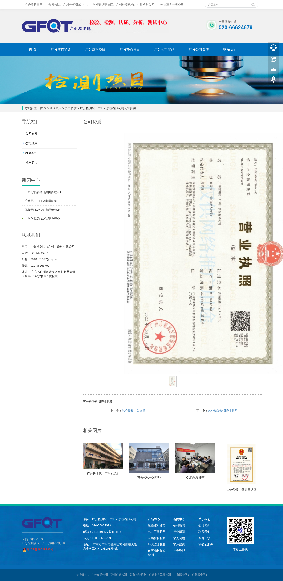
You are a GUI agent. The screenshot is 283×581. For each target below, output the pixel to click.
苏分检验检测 (138, 574)
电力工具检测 (157, 531)
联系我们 (230, 49)
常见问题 (179, 538)
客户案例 (179, 544)
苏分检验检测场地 (149, 477)
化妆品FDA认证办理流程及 (42, 209)
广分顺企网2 (199, 574)
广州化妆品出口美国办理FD (43, 192)
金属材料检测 (157, 538)
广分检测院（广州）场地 (103, 473)
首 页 (32, 49)
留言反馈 (204, 538)
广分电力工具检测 (160, 574)
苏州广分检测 (118, 574)
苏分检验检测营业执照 (223, 410)
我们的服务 (205, 544)
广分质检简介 (61, 49)
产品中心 (154, 519)
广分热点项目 (130, 49)
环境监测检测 (157, 544)
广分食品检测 (99, 574)
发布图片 (31, 162)
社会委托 (31, 153)
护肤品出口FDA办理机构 (41, 201)
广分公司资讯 (164, 49)
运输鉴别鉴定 (157, 525)
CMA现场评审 (195, 477)
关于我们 (204, 519)
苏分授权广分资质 (133, 410)
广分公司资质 (199, 49)
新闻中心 (179, 519)
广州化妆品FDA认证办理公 (42, 218)
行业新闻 (179, 531)
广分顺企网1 (181, 574)
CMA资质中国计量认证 (241, 489)
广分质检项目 (95, 49)
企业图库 (55, 108)
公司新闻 (179, 525)
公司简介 (204, 525)
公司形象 (31, 143)
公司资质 (71, 108)
